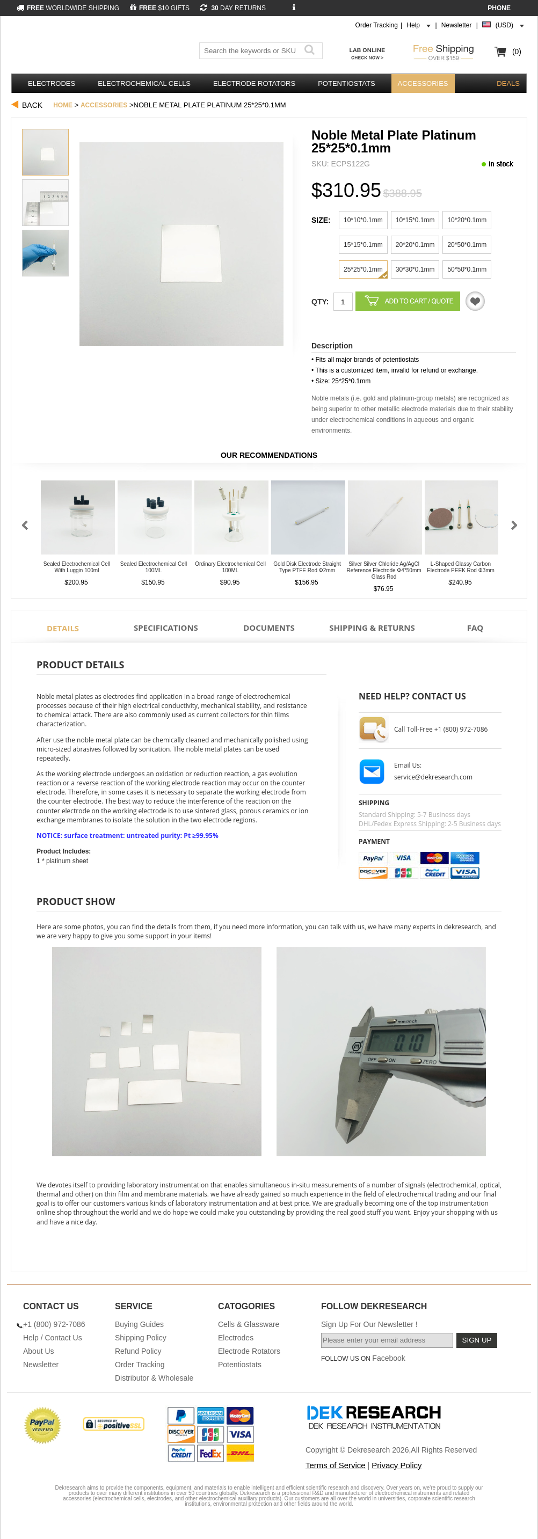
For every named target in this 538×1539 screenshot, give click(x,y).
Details (63, 628)
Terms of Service (336, 1465)
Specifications (166, 627)
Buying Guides (139, 1324)
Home (62, 105)
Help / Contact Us (52, 1337)
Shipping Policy (140, 1337)
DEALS (508, 83)
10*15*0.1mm (415, 220)
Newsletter (456, 25)
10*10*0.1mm (363, 220)
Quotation (475, 301)
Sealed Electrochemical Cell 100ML (153, 567)
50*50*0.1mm (466, 269)
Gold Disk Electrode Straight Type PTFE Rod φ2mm (307, 567)
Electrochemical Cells (144, 83)
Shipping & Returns (372, 627)
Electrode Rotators (254, 83)
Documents (269, 627)
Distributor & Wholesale (154, 1378)
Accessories (423, 83)
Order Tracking (376, 25)
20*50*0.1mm (466, 245)
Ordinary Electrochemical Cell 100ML (230, 567)
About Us (38, 1351)
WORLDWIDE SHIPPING (68, 8)
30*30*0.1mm (415, 269)
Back (32, 105)
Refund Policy (138, 1351)
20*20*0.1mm (415, 245)
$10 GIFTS (160, 8)
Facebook (388, 1358)
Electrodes (51, 83)
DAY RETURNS (233, 8)
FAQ (475, 627)
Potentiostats (346, 83)
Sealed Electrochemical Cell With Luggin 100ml (77, 567)
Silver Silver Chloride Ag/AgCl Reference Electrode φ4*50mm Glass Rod (383, 570)
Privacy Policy (396, 1465)
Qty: (320, 301)
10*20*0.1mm (466, 220)
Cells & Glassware (248, 1324)
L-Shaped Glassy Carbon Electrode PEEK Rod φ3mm (461, 567)
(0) (516, 51)
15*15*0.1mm (363, 245)
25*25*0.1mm (363, 269)
